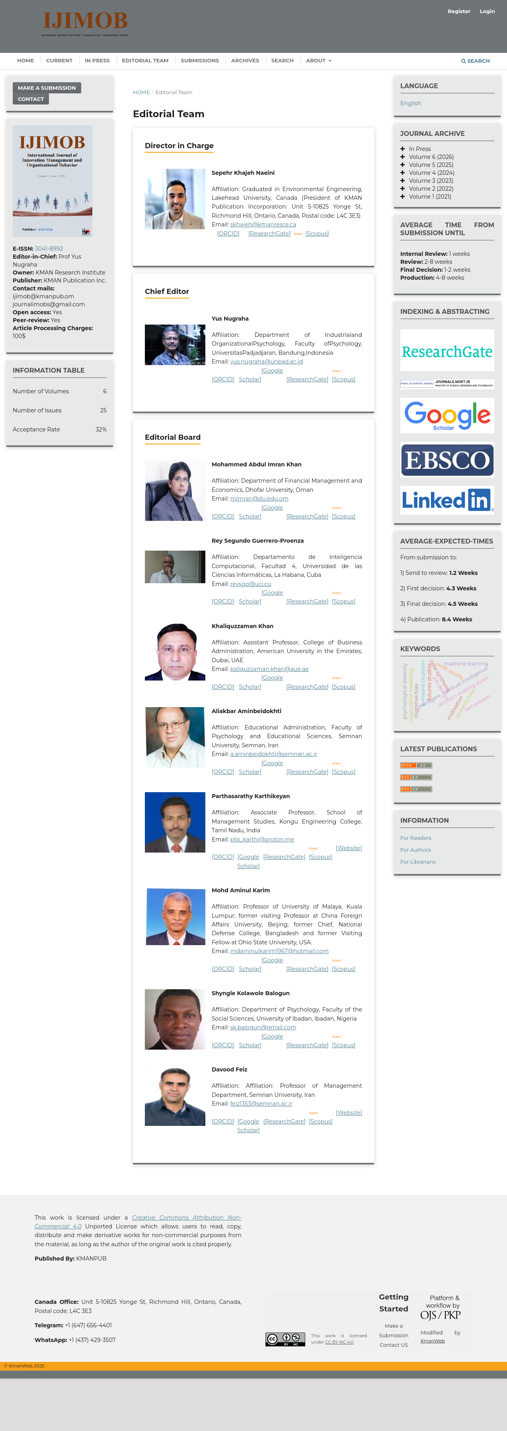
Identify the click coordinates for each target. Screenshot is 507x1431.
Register (459, 11)
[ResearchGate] (269, 233)
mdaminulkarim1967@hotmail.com (279, 951)
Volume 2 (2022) (429, 188)
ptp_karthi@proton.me (262, 839)
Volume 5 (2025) (429, 164)
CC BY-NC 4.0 (339, 1342)
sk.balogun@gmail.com (263, 1027)
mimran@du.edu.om (259, 498)
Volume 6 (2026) (429, 157)
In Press (97, 60)
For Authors (415, 850)
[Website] (349, 848)
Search (282, 60)
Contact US (394, 1345)
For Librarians (418, 862)
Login (487, 11)
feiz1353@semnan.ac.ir (261, 1103)
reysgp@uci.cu (250, 584)
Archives (245, 60)
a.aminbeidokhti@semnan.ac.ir (274, 754)
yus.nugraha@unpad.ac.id (266, 361)
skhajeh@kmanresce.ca (263, 224)
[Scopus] (317, 233)
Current (59, 60)
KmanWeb (433, 1341)
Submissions (200, 60)
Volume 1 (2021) (428, 196)
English (410, 103)
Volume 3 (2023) (429, 180)
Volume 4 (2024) (429, 172)
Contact (31, 99)
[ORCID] (228, 233)
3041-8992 (49, 248)
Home (25, 60)
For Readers (415, 838)
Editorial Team (145, 60)
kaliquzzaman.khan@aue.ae (269, 669)
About (316, 60)
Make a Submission (47, 88)
